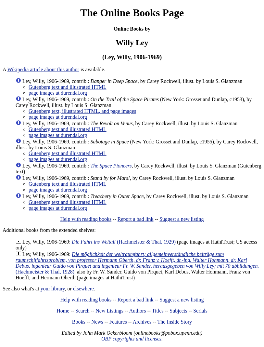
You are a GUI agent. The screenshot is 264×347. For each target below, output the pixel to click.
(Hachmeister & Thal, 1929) (124, 242)
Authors (137, 311)
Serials (200, 311)
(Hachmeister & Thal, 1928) (137, 262)
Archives (141, 322)
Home (63, 311)
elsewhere (83, 288)
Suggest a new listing (181, 219)
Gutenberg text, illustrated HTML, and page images (82, 111)
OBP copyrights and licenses (131, 338)
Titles (158, 311)
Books (78, 322)
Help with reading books (85, 219)
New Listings (109, 311)
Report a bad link (136, 219)
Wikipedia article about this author (43, 69)
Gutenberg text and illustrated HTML (68, 87)
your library (53, 288)
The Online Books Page (132, 13)
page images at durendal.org (58, 93)
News (97, 322)
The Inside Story (174, 322)
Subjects (178, 311)
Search (82, 311)
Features (118, 322)
